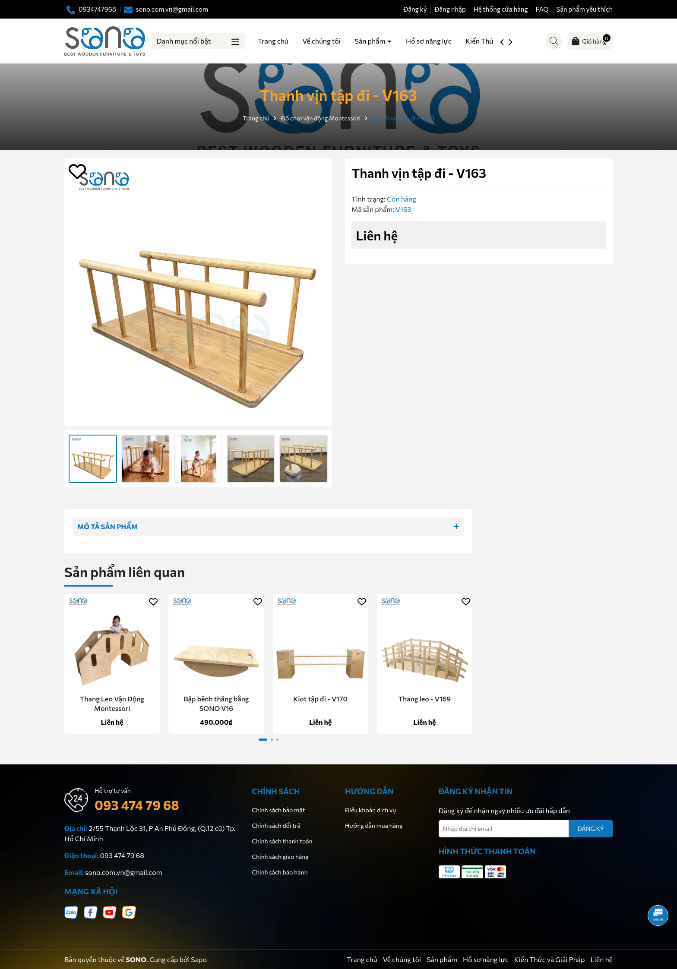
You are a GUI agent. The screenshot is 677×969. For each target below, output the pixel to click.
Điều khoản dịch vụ (370, 810)
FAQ (541, 9)
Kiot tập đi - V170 (320, 698)
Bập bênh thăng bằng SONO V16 (216, 703)
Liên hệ (601, 959)
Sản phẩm (371, 41)
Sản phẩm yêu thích (584, 9)
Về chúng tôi (321, 41)
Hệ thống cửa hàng (500, 9)
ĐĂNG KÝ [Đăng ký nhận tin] (590, 828)
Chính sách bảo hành (279, 872)
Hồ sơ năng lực (429, 41)
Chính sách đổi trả (276, 825)
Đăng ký (415, 9)
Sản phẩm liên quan (124, 571)
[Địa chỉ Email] (526, 828)
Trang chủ (273, 41)
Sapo (199, 959)
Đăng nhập (449, 9)
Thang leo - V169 (425, 698)
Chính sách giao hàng (280, 856)
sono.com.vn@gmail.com (123, 872)
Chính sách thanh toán (282, 841)
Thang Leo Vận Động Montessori (112, 703)
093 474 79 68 (137, 805)
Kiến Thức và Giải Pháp (549, 959)
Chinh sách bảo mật (278, 810)
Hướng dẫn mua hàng (373, 825)
